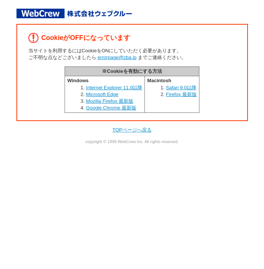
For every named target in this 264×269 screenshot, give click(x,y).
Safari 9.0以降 (181, 87)
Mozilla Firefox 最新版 (109, 101)
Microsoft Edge (102, 94)
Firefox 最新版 (181, 94)
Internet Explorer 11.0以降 (114, 87)
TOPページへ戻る (132, 130)
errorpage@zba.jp (116, 57)
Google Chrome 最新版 (111, 108)
